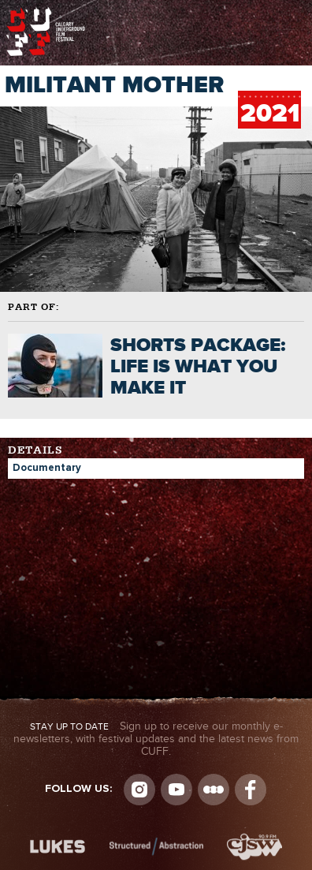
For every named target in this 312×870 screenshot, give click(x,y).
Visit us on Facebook (250, 789)
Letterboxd (213, 789)
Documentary (47, 468)
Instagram (139, 789)
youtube (176, 789)
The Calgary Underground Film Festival (45, 11)
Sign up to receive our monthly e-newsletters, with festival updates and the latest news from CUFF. (156, 739)
